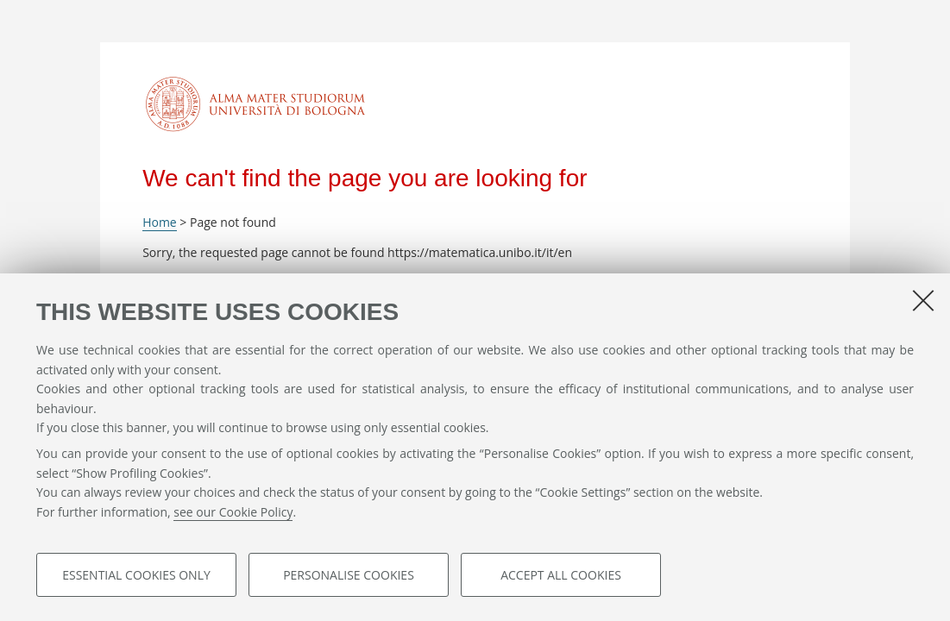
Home (159, 222)
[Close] (923, 300)
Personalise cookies (348, 575)
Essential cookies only (136, 575)
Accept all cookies (560, 575)
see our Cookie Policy (233, 512)
